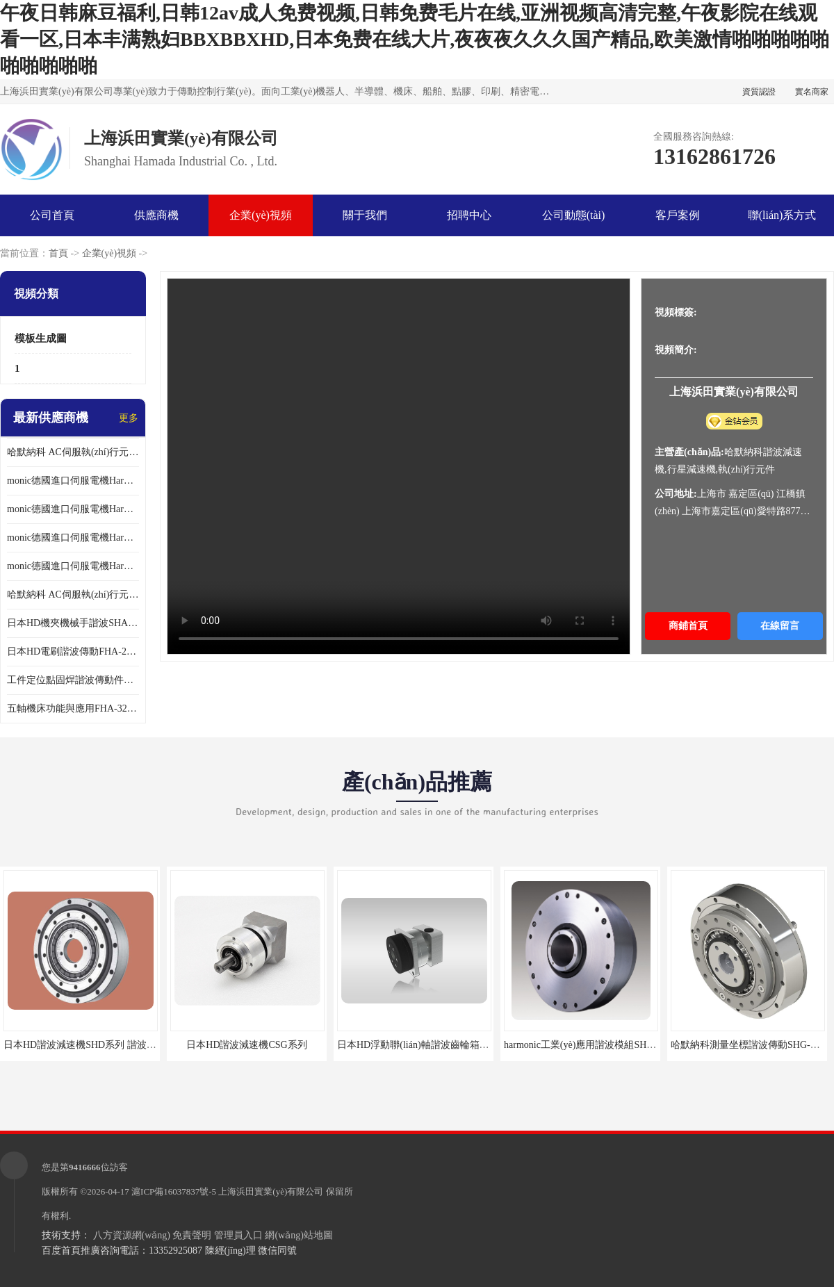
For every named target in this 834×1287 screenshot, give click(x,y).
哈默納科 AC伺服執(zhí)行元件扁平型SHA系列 (73, 594)
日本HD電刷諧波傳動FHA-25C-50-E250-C (73, 651)
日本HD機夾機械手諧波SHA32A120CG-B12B (73, 623)
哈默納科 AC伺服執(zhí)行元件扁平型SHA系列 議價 (73, 452)
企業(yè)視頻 (260, 215)
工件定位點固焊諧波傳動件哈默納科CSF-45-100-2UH (73, 680)
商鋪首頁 (688, 626)
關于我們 (365, 215)
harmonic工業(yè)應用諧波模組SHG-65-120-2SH (604, 1045)
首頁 (58, 253)
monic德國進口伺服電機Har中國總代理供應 (73, 566)
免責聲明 (191, 1235)
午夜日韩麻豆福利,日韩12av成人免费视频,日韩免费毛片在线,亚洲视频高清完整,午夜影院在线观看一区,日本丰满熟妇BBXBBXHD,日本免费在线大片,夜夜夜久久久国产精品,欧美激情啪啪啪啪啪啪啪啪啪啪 (414, 39)
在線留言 (779, 626)
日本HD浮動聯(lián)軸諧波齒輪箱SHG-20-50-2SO (441, 1045)
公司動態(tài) (573, 215)
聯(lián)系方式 (782, 215)
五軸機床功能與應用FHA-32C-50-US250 (73, 708)
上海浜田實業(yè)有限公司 (270, 1191)
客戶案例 (677, 215)
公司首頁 (52, 215)
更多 (128, 418)
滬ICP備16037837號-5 (173, 1191)
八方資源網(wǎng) (131, 1235)
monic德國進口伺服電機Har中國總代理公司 (73, 537)
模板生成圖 (41, 338)
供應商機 (156, 215)
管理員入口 (238, 1235)
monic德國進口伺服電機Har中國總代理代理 (73, 509)
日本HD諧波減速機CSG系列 (246, 1045)
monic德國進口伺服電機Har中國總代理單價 (73, 480)
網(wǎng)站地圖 (298, 1235)
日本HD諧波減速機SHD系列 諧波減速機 (89, 1045)
